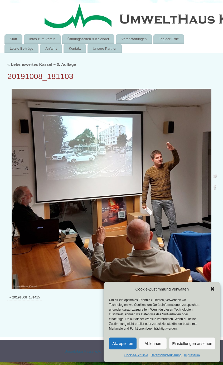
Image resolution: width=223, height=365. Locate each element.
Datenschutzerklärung (166, 355)
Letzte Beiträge (21, 48)
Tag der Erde (169, 39)
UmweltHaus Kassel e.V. (83, 351)
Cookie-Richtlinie (136, 355)
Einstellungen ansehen (192, 343)
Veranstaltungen (134, 39)
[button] (212, 289)
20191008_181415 (26, 297)
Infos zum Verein (42, 39)
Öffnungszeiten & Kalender (88, 39)
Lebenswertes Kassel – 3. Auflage (41, 64)
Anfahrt (51, 48)
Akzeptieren (122, 343)
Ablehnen (152, 343)
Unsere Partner (105, 48)
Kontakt (75, 48)
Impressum (192, 355)
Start (13, 39)
